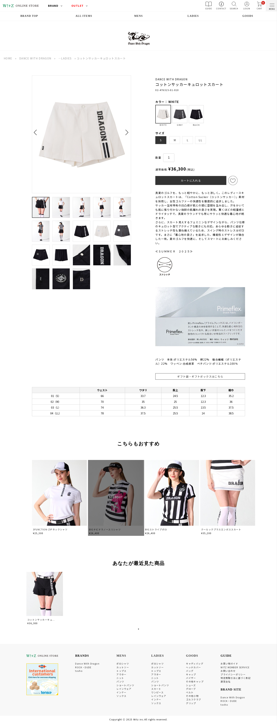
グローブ (191, 688)
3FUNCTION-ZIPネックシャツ (50, 529)
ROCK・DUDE (83, 667)
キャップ (191, 674)
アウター (121, 674)
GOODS (247, 16)
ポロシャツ (122, 663)
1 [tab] (138, 629)
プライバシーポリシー (233, 674)
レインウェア (123, 688)
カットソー (122, 667)
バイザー (191, 677)
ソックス (121, 695)
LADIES (193, 16)
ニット (120, 677)
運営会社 (226, 681)
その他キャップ (195, 681)
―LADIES (65, 58)
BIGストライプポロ (156, 529)
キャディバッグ (194, 663)
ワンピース (157, 692)
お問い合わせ (228, 670)
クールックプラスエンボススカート (221, 529)
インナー (121, 692)
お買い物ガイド (229, 663)
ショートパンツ (125, 685)
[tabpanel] (45, 599)
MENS (138, 16)
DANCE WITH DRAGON (35, 58)
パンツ (120, 681)
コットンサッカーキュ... (41, 619)
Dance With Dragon (87, 663)
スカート (156, 688)
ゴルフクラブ (193, 699)
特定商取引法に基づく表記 (236, 677)
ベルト (189, 692)
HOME (8, 58)
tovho (79, 670)
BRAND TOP (29, 16)
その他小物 (192, 695)
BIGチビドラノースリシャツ (105, 529)
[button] (36, 130)
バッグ (189, 670)
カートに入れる (191, 180)
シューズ (191, 685)
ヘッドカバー (193, 667)
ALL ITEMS (84, 16)
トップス (121, 670)
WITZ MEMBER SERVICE (235, 667)
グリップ (191, 703)
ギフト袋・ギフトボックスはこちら (200, 376)
